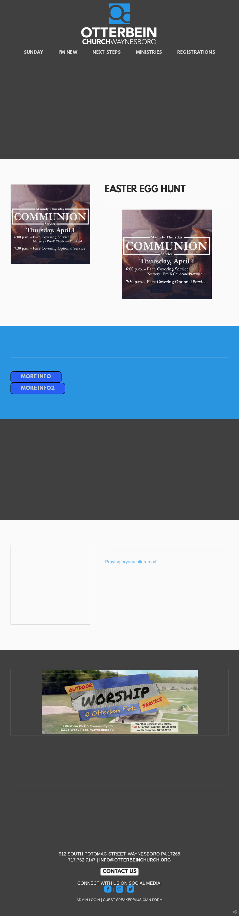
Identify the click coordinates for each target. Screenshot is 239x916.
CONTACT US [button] (119, 871)
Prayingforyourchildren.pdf (131, 561)
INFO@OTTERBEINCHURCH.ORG (135, 859)
